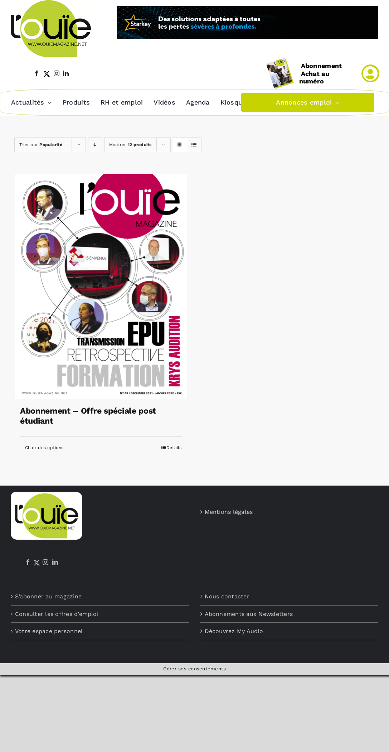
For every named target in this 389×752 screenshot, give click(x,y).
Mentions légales (229, 511)
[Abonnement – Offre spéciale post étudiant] (101, 285)
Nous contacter (227, 595)
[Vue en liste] (194, 144)
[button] (259, 102)
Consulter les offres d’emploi (56, 613)
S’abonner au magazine (48, 595)
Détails (174, 446)
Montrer (130, 143)
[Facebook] (28, 561)
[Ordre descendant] (95, 144)
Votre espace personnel (49, 630)
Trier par (40, 143)
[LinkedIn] (55, 561)
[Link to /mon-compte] (370, 73)
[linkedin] (66, 73)
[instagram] (56, 73)
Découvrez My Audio (234, 630)
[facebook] (36, 73)
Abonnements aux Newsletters (249, 613)
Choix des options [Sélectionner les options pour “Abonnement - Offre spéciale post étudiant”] (44, 446)
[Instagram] (45, 561)
